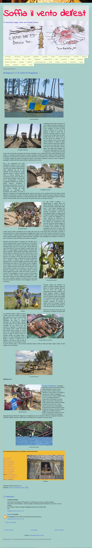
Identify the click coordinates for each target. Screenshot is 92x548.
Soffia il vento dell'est (44, 14)
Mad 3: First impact (8, 461)
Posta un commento (11, 522)
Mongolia (21, 62)
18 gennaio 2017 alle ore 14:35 (15, 519)
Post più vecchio (59, 530)
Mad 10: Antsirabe (8, 472)
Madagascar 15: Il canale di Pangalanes (20, 73)
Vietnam (24, 64)
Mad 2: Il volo (6, 459)
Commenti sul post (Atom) (37, 535)
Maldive (72, 59)
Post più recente (9, 530)
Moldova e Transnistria (10, 62)
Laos (23, 59)
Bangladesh (36, 56)
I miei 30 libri (17, 56)
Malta (56, 59)
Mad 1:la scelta (7, 458)
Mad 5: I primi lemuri (8, 464)
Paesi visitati (27, 56)
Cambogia (44, 56)
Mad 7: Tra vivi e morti (9, 468)
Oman (50, 62)
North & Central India (40, 62)
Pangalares (18, 487)
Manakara (11, 487)
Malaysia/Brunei (48, 59)
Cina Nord (76, 56)
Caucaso (53, 56)
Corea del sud (8, 59)
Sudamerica (73, 62)
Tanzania (7, 64)
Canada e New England (64, 56)
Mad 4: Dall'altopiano (8, 463)
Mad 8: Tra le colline (8, 469)
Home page (8, 56)
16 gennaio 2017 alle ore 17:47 (15, 511)
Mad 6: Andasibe (7, 466)
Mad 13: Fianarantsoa (9, 477)
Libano (29, 59)
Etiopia (17, 59)
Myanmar (29, 62)
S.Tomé (65, 62)
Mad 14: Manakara (8, 479)
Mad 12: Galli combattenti (10, 476)
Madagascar (37, 59)
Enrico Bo (10, 514)
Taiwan (81, 62)
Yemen (30, 64)
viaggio (27, 487)
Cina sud (84, 56)
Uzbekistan (15, 64)
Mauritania (80, 59)
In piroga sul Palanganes (49, 386)
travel (22, 487)
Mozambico (64, 59)
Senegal (57, 62)
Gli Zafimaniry (11, 474)
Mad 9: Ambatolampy (8, 471)
